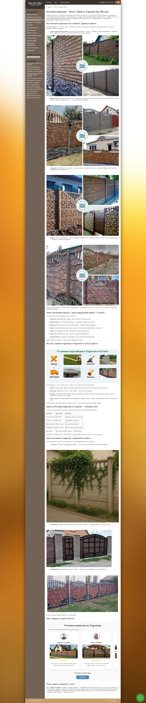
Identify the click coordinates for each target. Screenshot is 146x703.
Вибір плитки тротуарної (34, 95)
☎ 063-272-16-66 (107, 2)
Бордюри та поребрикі (33, 82)
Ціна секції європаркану (33, 87)
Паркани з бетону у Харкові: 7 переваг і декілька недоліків (35, 75)
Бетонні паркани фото (34, 20)
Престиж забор (35, 3)
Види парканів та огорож (34, 80)
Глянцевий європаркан (34, 35)
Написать (82, 677)
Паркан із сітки (31, 33)
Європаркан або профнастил (35, 89)
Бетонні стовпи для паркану (34, 78)
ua (118, 2)
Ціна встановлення (32, 91)
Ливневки (30, 25)
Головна (48, 2)
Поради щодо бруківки (33, 67)
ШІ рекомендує (32, 40)
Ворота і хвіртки (32, 14)
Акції (55, 2)
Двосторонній (31, 30)
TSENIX (114, 700)
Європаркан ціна (31, 93)
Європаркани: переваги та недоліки (34, 64)
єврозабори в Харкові (35, 5)
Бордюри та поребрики (34, 22)
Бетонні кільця (31, 38)
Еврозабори (31, 50)
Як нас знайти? (65, 2)
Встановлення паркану (34, 17)
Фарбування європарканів (31, 44)
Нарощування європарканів (34, 71)
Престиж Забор (38, 700)
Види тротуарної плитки (33, 97)
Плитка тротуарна (32, 48)
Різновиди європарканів (33, 69)
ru (116, 2)
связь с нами (140, 698)
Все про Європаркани (33, 84)
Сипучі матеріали (32, 27)
